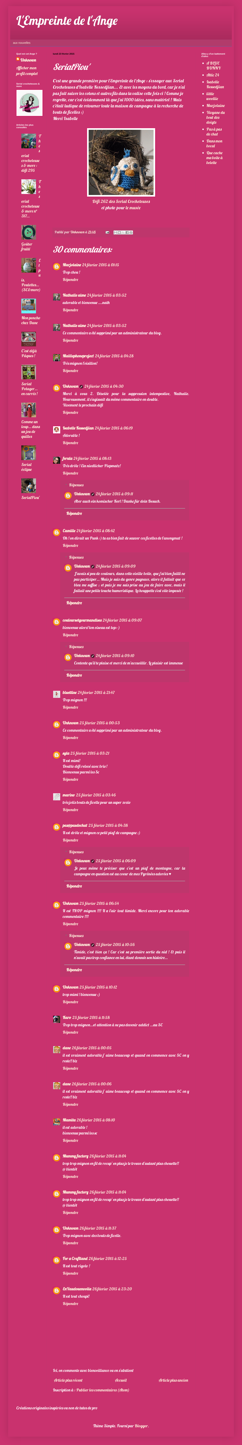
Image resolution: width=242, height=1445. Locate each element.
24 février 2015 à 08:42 (95, 530)
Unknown (70, 386)
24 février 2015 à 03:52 (106, 295)
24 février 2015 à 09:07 (122, 620)
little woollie (212, 96)
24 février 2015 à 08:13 (92, 458)
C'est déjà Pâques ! (29, 353)
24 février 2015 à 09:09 (115, 566)
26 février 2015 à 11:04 (107, 1156)
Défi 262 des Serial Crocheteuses (121, 201)
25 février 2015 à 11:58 (91, 1017)
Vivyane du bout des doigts (215, 117)
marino (69, 794)
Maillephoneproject (78, 355)
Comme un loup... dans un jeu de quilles (30, 429)
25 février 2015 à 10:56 (115, 944)
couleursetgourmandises (82, 620)
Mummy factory (75, 1156)
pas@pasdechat (75, 825)
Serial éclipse (26, 467)
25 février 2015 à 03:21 (89, 753)
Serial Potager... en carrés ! (29, 388)
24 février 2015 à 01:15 (100, 264)
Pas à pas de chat (214, 132)
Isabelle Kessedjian (78, 428)
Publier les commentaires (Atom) (102, 1389)
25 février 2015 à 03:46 (96, 794)
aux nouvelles (22, 42)
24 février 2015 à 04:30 (103, 386)
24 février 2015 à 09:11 (114, 493)
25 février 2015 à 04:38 (108, 825)
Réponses (76, 484)
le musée (133, 207)
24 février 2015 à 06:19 (114, 428)
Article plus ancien (173, 1380)
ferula (67, 458)
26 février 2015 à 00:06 (91, 1083)
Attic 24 (212, 74)
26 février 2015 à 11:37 (98, 1228)
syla (66, 753)
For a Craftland (75, 1258)
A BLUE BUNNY (213, 65)
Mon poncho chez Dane (30, 320)
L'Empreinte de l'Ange (67, 20)
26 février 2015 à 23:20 (112, 1288)
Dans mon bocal (214, 143)
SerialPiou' (30, 497)
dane (67, 1047)
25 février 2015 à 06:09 (116, 860)
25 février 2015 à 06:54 (99, 903)
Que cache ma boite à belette (214, 157)
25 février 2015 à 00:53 (100, 722)
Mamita (69, 1119)
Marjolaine (72, 264)
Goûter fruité (26, 246)
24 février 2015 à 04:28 (114, 355)
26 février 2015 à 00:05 (92, 1047)
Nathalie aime (74, 295)
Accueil (120, 1380)
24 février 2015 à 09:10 (115, 655)
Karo (67, 1017)
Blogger (141, 1425)
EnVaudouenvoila (77, 1288)
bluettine (69, 692)
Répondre (70, 279)
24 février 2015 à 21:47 (96, 692)
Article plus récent (68, 1380)
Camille (69, 530)
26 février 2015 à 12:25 (108, 1258)
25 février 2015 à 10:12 (98, 987)
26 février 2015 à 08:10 (96, 1119)
